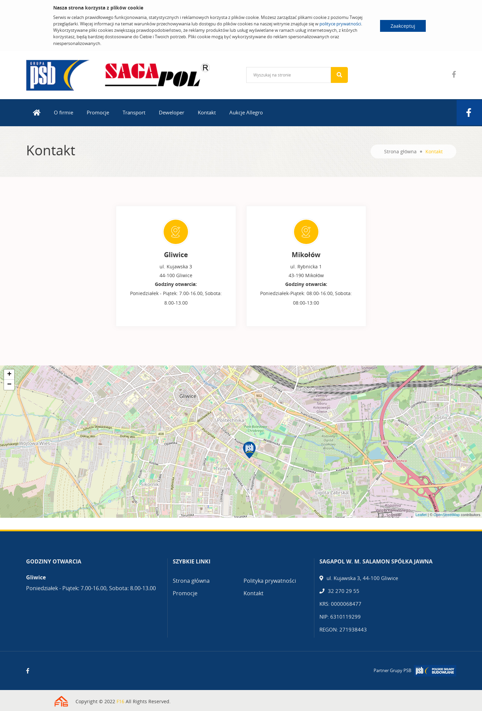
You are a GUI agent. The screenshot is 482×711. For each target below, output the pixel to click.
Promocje (98, 112)
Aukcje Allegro (246, 112)
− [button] (9, 385)
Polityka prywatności (270, 580)
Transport (134, 112)
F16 (120, 701)
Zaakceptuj (403, 26)
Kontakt (207, 112)
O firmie (63, 112)
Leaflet (421, 515)
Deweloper (171, 112)
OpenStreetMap (447, 515)
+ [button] (9, 375)
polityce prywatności (340, 24)
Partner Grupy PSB (392, 670)
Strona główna (400, 151)
